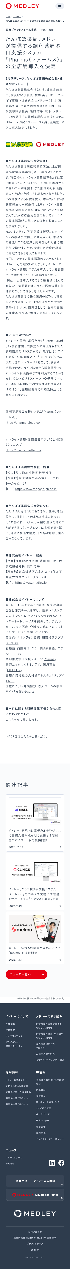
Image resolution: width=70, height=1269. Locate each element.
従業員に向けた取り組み (18, 1092)
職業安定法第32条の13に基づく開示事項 (35, 1237)
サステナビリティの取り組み (50, 1060)
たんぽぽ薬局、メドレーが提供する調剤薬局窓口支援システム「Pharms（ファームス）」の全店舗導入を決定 (34, 21)
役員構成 (10, 1030)
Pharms (49, 659)
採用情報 (12, 1072)
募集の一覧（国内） (16, 1098)
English (35, 1250)
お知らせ (10, 1163)
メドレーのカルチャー (16, 1080)
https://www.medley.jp (31, 582)
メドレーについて (17, 1016)
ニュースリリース (14, 1157)
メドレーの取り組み (49, 1016)
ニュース (17, 16)
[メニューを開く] (59, 6)
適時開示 (41, 1096)
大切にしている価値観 (17, 1086)
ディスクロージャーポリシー (50, 1139)
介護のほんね (24, 691)
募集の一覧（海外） (16, 1104)
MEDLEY (14, 670)
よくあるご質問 (44, 1108)
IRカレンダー (43, 1120)
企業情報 (10, 1024)
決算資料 (41, 1090)
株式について (43, 1114)
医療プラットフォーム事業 (21, 29)
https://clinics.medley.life (23, 450)
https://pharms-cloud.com (24, 422)
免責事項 (41, 1133)
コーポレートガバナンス (48, 1102)
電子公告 (41, 1127)
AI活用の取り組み (45, 1054)
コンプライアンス (14, 1036)
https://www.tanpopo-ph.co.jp (36, 489)
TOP (8, 16)
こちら (10, 719)
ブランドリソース (35, 1243)
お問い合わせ (35, 1231)
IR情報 (41, 1072)
